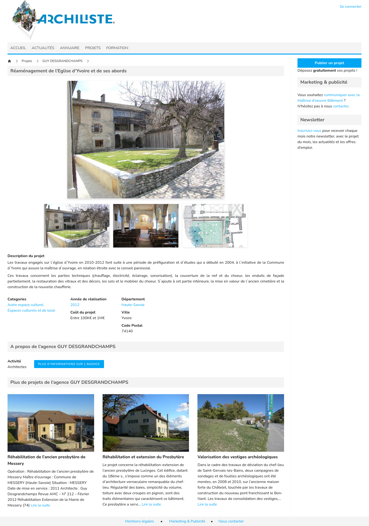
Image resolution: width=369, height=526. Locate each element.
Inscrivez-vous (309, 130)
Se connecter (351, 6)
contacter (341, 106)
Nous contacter (231, 521)
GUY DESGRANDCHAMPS (62, 61)
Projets (27, 61)
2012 (74, 304)
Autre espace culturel (26, 304)
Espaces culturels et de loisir (31, 310)
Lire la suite (40, 505)
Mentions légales (139, 521)
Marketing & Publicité (187, 521)
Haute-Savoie (132, 304)
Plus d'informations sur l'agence (69, 364)
